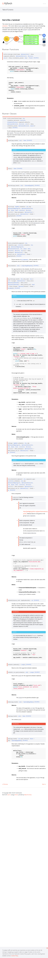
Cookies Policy (14, 955)
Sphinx (9, 794)
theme (16, 794)
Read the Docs (28, 794)
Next (44, 784)
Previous (5, 784)
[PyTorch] (7, 3)
